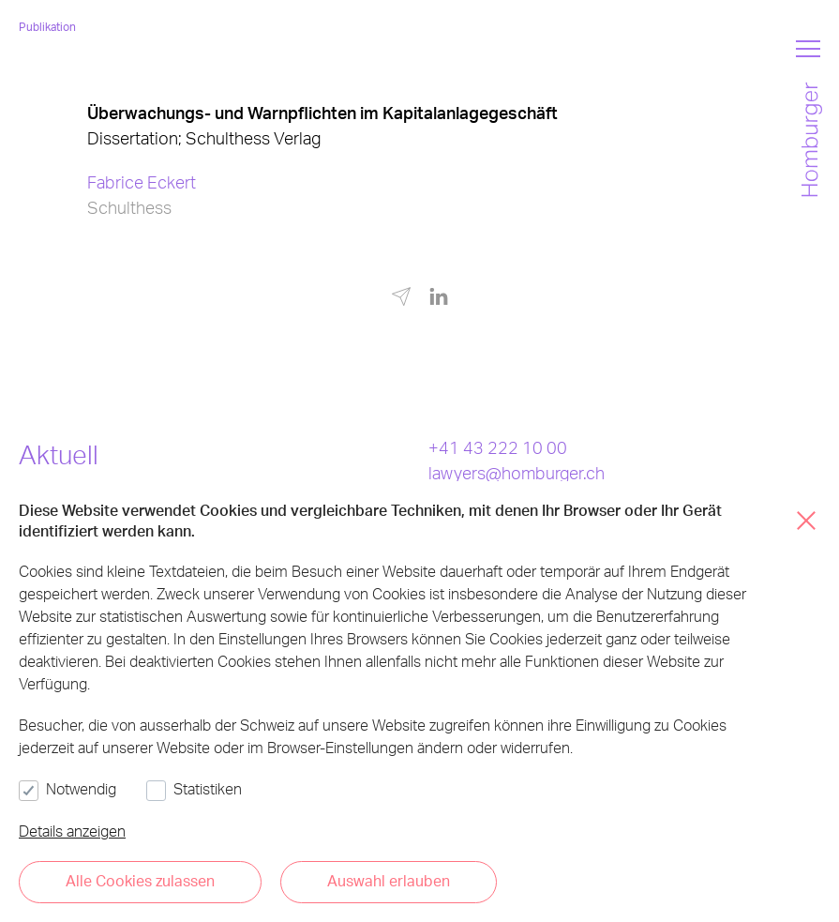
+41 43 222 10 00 (497, 447)
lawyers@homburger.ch (516, 472)
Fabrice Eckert (141, 181)
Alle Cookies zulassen (140, 880)
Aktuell (58, 454)
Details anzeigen (72, 830)
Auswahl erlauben (388, 880)
